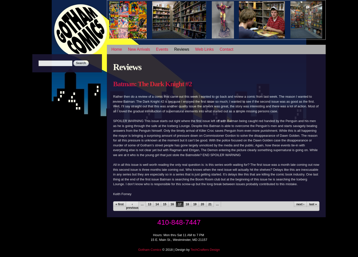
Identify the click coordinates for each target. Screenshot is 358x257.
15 (164, 204)
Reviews (181, 49)
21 (210, 204)
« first (120, 204)
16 (172, 204)
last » (313, 204)
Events (162, 49)
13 (149, 204)
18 (187, 204)
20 (202, 204)
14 (157, 204)
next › (300, 204)
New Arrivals (139, 49)
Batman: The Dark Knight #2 (152, 84)
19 (194, 204)
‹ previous (132, 206)
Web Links (204, 49)
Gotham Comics (149, 250)
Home (116, 49)
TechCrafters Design (205, 250)
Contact (226, 49)
